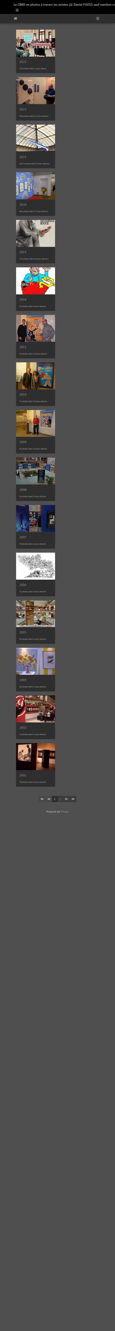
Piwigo (65, 833)
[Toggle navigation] (17, 10)
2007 (22, 552)
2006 (22, 601)
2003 (22, 699)
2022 (22, 112)
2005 (22, 650)
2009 (22, 454)
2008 (22, 503)
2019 (22, 259)
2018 (22, 308)
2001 (22, 797)
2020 (22, 210)
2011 (22, 357)
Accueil (15, 18)
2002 (22, 748)
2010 (22, 405)
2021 (22, 161)
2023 (22, 63)
